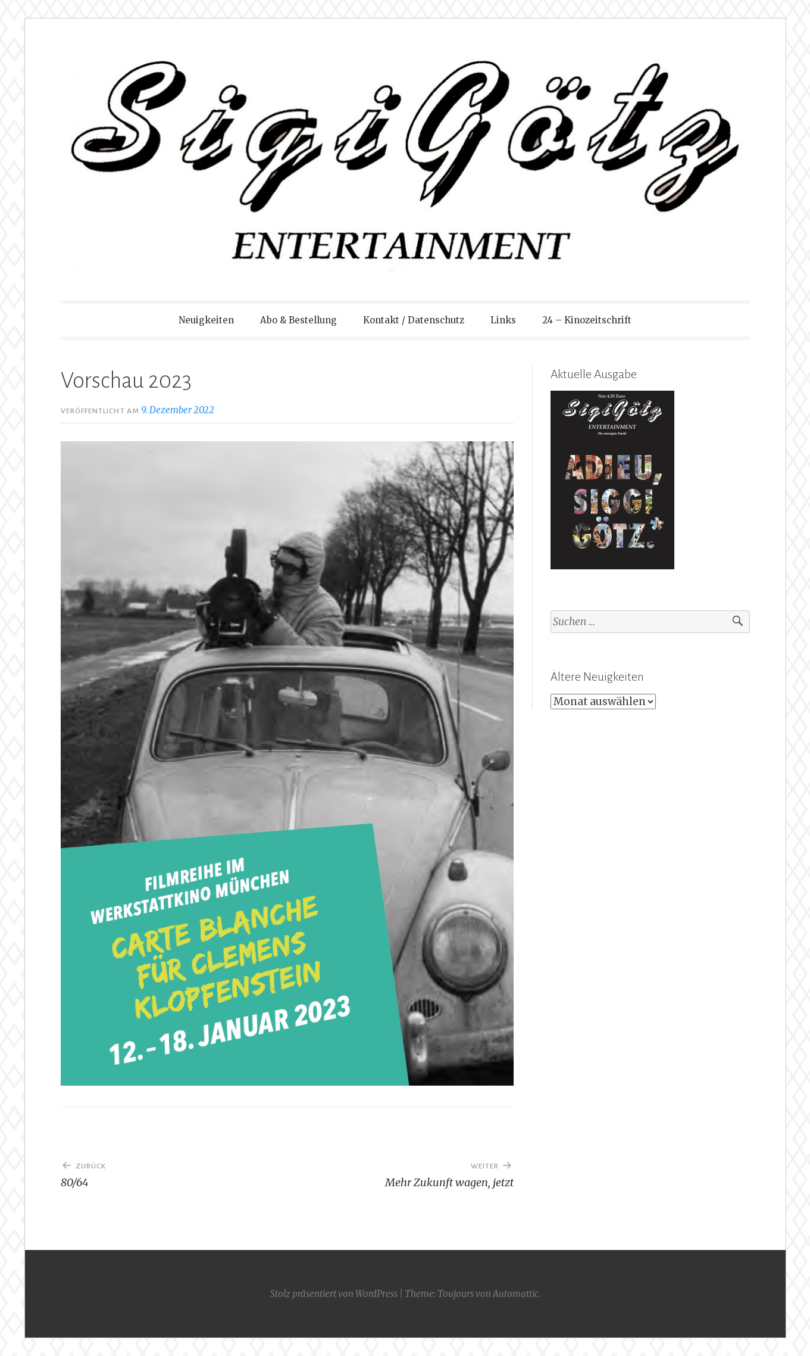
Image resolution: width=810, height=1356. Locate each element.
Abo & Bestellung (298, 320)
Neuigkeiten (206, 320)
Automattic (516, 1293)
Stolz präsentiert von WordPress (334, 1293)
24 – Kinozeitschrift (586, 320)
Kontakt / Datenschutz (413, 320)
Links (503, 320)
